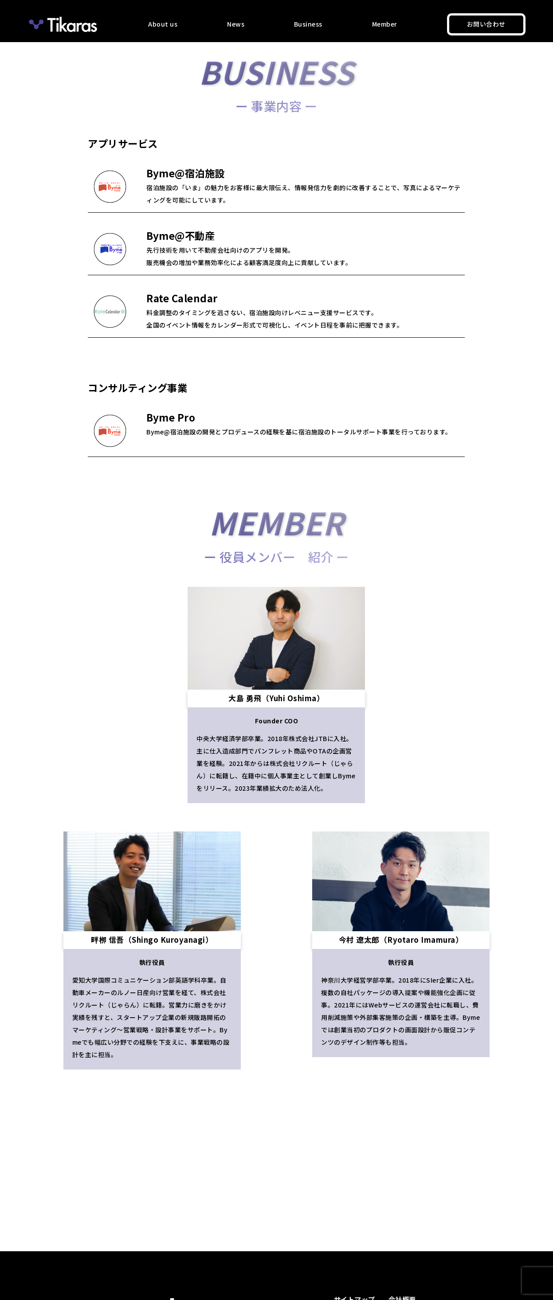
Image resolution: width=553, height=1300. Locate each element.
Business (308, 24)
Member (384, 24)
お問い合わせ (486, 24)
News (235, 24)
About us (162, 24)
